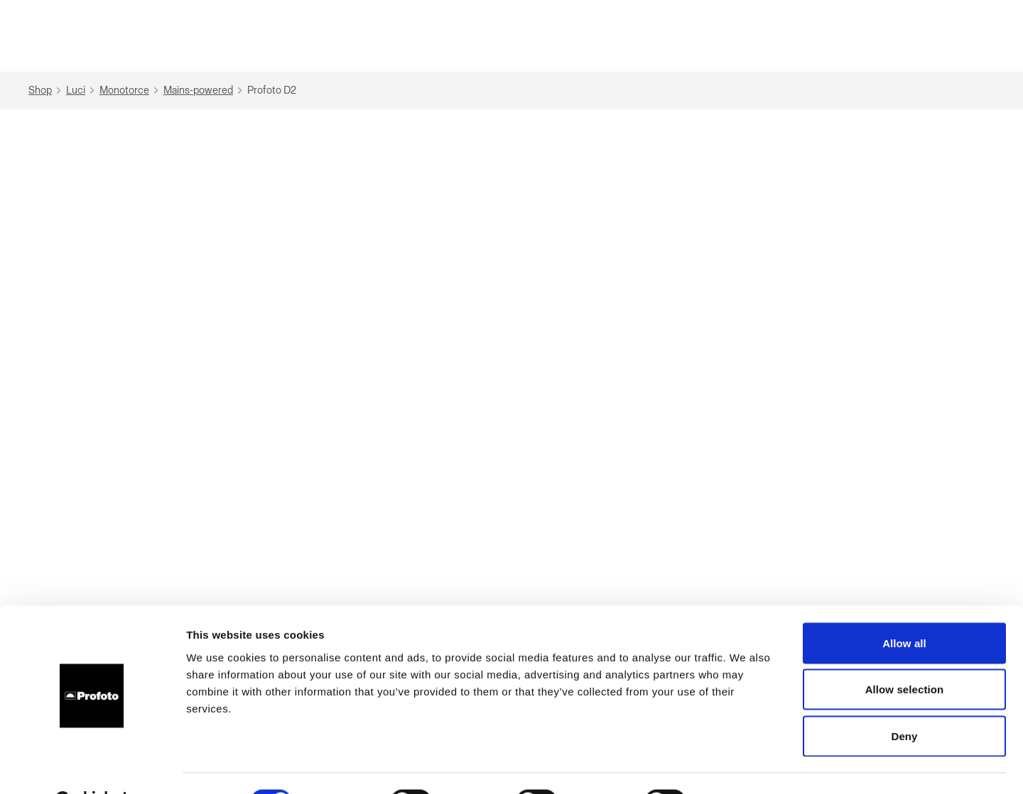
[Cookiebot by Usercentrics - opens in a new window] (92, 766)
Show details (746, 766)
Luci (82, 90)
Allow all (904, 608)
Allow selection (904, 655)
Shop (46, 90)
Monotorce (130, 90)
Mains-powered (204, 90)
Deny (904, 701)
